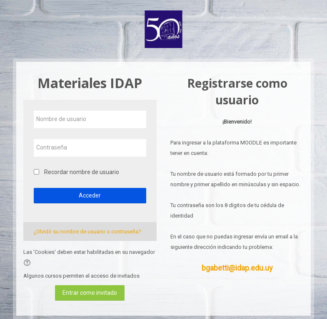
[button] (28, 262)
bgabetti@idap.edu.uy (237, 267)
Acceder (90, 195)
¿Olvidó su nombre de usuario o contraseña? (87, 231)
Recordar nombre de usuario (81, 172)
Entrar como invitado (89, 292)
